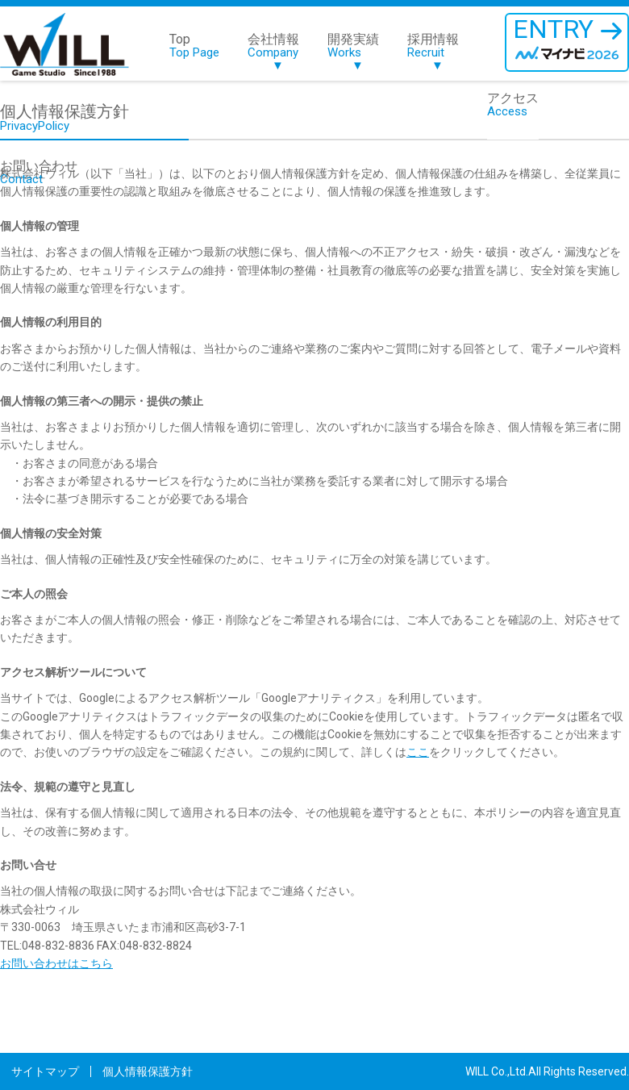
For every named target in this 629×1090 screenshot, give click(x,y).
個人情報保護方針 (147, 1071)
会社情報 (273, 53)
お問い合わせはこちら (56, 963)
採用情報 (433, 53)
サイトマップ (45, 1071)
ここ (417, 751)
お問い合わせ (38, 173)
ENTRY (567, 40)
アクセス (513, 105)
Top (194, 46)
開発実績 (353, 53)
